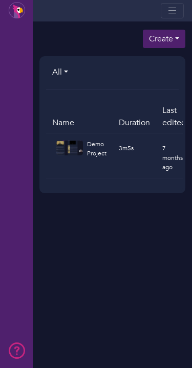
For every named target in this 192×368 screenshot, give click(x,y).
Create (161, 38)
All (57, 72)
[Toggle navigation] (172, 10)
